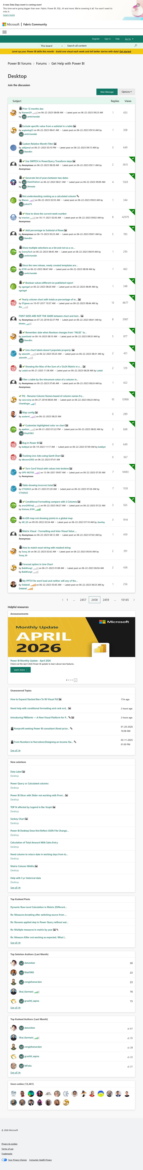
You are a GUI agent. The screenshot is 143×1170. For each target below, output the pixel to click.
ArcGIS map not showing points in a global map (47, 518)
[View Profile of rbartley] (101, 522)
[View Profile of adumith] (26, 353)
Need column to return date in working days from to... (39, 854)
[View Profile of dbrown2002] (28, 459)
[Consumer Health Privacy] (40, 1160)
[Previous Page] (61, 599)
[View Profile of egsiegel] (26, 286)
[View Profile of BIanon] (25, 200)
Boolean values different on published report (49, 282)
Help (117, 38)
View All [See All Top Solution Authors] (15, 1007)
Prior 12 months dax (32, 108)
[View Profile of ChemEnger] (24, 403)
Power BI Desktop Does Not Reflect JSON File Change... (39, 830)
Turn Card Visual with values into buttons (47, 468)
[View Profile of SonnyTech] (27, 251)
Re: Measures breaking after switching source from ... (38, 914)
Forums (41, 63)
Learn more (9, 15)
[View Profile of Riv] (20, 306)
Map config (28, 412)
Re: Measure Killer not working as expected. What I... (38, 937)
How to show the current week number (46, 213)
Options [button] (126, 91)
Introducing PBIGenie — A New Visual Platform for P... (39, 717)
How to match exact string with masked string (46, 547)
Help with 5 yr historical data (25, 877)
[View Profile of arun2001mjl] (28, 505)
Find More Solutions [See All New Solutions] (15, 887)
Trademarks (7, 1153)
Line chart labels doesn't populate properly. (48, 350)
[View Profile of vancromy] (26, 399)
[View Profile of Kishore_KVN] (28, 509)
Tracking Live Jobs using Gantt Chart (41, 455)
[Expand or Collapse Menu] (4, 32)
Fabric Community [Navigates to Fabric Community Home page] (35, 24)
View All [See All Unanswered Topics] (15, 750)
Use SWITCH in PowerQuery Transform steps (49, 161)
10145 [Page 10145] (125, 600)
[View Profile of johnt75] (28, 204)
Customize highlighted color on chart (45, 425)
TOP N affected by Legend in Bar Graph (31, 807)
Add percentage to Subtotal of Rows (44, 230)
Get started (125, 51)
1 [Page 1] (67, 600)
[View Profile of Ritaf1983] (29, 433)
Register (96, 38)
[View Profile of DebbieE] (26, 584)
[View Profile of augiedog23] (27, 130)
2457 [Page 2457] (83, 600)
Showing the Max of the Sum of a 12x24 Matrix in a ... (54, 366)
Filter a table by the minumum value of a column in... (50, 379)
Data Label (16, 771)
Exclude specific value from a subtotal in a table (47, 126)
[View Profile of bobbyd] (25, 446)
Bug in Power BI (31, 442)
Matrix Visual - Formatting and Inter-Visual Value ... (49, 531)
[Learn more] (20, 670)
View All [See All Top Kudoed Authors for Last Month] (15, 1072)
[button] (107, 92)
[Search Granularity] (52, 46)
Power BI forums (19, 63)
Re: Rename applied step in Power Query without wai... (39, 922)
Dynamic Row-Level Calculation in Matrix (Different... (38, 907)
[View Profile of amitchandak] (33, 116)
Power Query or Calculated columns (29, 783)
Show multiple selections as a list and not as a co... (48, 247)
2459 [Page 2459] (106, 600)
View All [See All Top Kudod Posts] (15, 943)
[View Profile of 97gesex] (26, 303)
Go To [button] (128, 39)
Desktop (14, 775)
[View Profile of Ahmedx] (31, 186)
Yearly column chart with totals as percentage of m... (50, 299)
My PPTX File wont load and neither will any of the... (50, 580)
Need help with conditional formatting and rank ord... (39, 708)
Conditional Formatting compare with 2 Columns (51, 501)
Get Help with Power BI (68, 63)
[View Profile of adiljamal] (26, 147)
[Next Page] (133, 599)
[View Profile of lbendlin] (28, 151)
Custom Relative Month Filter (38, 143)
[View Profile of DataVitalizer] (33, 181)
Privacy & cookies (9, 1143)
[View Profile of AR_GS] (25, 522)
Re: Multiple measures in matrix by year (31, 929)
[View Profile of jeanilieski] (26, 336)
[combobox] (102, 46)
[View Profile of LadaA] (25, 370)
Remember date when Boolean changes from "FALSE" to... (56, 332)
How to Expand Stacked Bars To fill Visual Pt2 (34, 699)
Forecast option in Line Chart (37, 564)
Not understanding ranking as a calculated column (49, 196)
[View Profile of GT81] (24, 269)
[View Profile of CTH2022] (26, 488)
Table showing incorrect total (38, 485)
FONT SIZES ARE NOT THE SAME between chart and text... (50, 315)
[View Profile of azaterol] (26, 416)
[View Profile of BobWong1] (27, 568)
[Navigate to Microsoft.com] (10, 24)
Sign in (108, 38)
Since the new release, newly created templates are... (50, 265)
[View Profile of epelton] (25, 429)
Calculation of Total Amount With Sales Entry (34, 842)
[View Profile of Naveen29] (27, 112)
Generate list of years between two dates (46, 177)
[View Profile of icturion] (25, 217)
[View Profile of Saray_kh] (26, 551)
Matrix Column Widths (22, 866)
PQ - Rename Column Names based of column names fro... (53, 395)
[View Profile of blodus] (22, 323)
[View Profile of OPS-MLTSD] (28, 472)
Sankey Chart (17, 818)
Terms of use (7, 1148)
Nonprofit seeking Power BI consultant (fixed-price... (42, 728)
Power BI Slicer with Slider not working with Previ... (37, 795)
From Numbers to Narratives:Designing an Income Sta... (44, 741)
